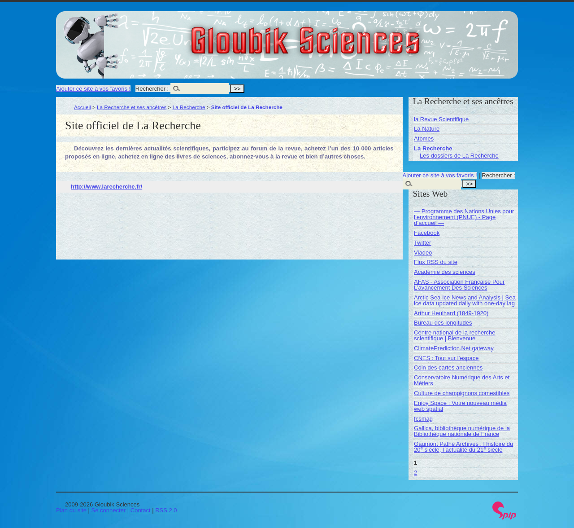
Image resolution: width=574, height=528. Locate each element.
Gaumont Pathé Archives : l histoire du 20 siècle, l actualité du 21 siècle (463, 446)
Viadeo (423, 252)
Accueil (82, 107)
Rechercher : (152, 88)
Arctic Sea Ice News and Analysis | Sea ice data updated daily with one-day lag (465, 300)
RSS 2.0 (166, 510)
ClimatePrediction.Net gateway (454, 348)
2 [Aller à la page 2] (415, 472)
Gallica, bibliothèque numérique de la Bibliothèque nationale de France (462, 431)
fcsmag (423, 418)
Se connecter (108, 510)
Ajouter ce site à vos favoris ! (93, 88)
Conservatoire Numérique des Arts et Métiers (461, 380)
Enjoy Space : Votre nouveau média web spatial (460, 406)
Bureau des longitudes (443, 322)
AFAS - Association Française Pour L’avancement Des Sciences (459, 284)
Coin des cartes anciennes (448, 367)
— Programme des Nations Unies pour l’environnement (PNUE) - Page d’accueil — (464, 217)
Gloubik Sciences (355, 35)
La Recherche (189, 107)
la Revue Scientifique (441, 119)
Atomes (424, 138)
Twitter (422, 242)
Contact (140, 510)
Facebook (426, 232)
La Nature (426, 128)
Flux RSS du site (435, 262)
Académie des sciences (444, 271)
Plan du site (71, 510)
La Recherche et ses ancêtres (131, 107)
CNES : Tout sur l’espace (446, 358)
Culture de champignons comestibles (461, 393)
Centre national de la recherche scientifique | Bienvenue (454, 335)
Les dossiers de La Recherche (459, 155)
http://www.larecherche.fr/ (106, 186)
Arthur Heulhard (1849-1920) (451, 313)
